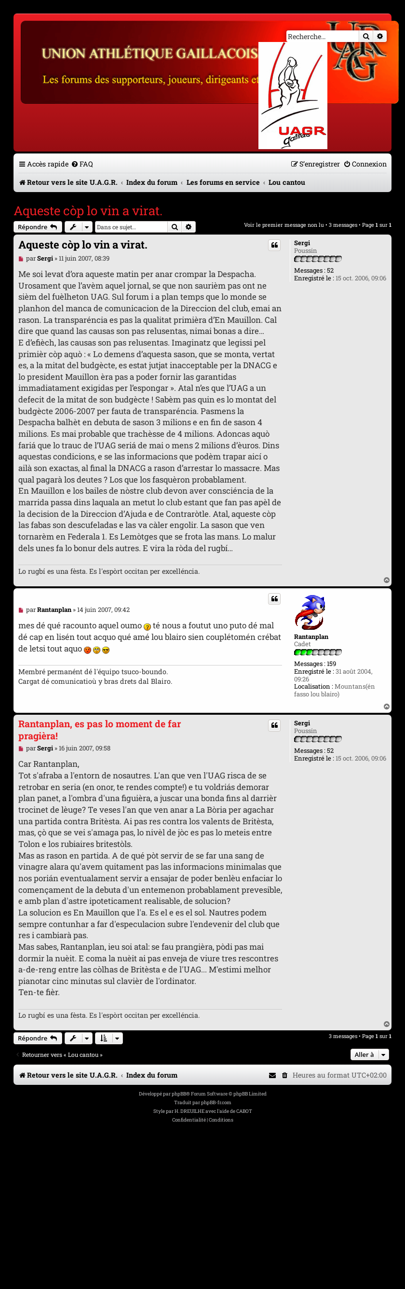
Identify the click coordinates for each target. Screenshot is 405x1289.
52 (330, 271)
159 (331, 664)
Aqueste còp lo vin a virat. (88, 210)
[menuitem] (82, 163)
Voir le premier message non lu (284, 224)
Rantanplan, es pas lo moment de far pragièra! (99, 729)
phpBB (179, 1094)
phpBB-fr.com (216, 1102)
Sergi (302, 243)
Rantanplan (311, 637)
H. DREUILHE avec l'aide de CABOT (213, 1111)
